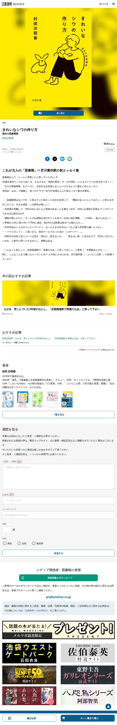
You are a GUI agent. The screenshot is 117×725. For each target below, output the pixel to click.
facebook (47, 159)
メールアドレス (9, 509)
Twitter (54, 159)
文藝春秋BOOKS (12, 4)
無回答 (39, 543)
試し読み (61, 113)
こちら (33, 454)
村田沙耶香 (8, 138)
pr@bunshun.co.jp (58, 597)
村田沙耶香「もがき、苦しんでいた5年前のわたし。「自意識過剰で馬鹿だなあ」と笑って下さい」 (49, 338)
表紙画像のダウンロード (60, 577)
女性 (24, 543)
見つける (103, 3)
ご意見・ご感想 (9, 461)
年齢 (4, 524)
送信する (58, 553)
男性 (9, 543)
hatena (62, 159)
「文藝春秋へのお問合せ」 (36, 610)
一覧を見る (58, 414)
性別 (4, 538)
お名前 (5, 494)
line (69, 159)
